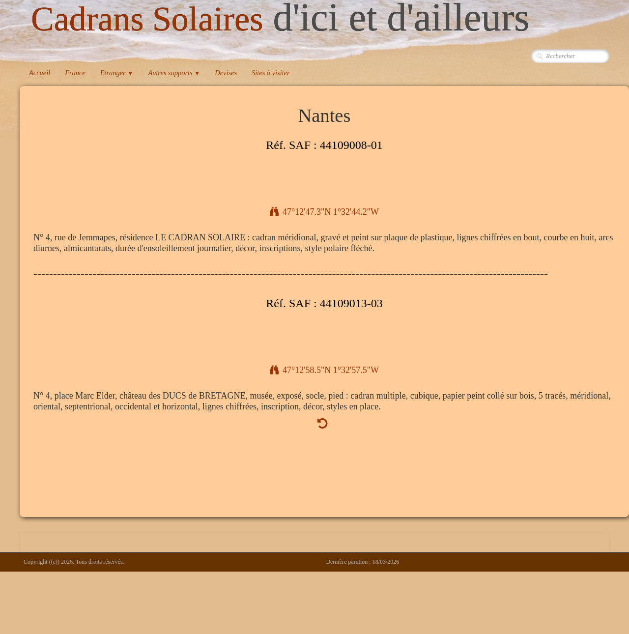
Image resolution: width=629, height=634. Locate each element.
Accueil (39, 73)
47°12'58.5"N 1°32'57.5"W (324, 370)
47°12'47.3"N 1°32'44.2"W (324, 212)
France (75, 73)
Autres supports (174, 73)
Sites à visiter (271, 73)
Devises (226, 73)
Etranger (117, 73)
